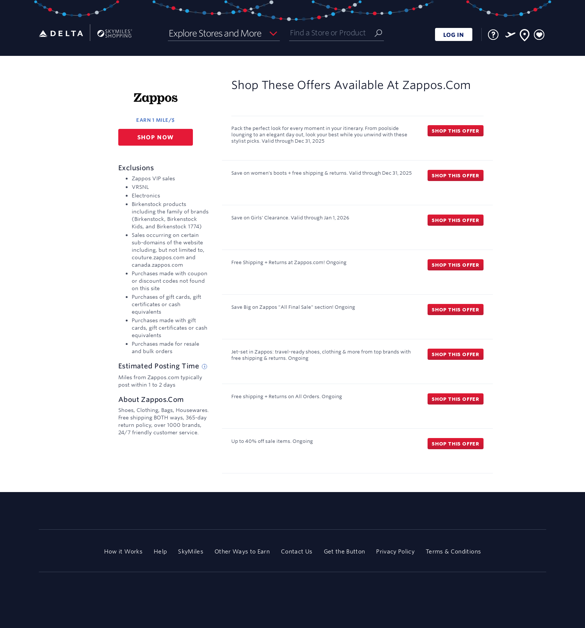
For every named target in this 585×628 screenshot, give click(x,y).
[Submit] (378, 32)
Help (160, 551)
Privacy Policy (395, 551)
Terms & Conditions (453, 551)
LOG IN (453, 34)
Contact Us (296, 551)
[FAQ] (493, 34)
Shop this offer (455, 131)
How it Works (123, 551)
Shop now (155, 137)
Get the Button (344, 551)
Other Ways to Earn (242, 551)
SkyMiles (190, 551)
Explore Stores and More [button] (215, 33)
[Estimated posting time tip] (204, 366)
